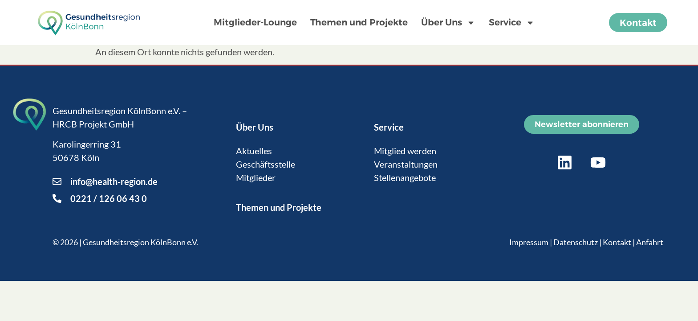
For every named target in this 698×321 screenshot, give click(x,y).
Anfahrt (649, 242)
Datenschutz (575, 242)
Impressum (528, 242)
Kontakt (617, 242)
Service (512, 23)
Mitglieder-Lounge (255, 22)
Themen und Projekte (359, 22)
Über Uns (448, 23)
